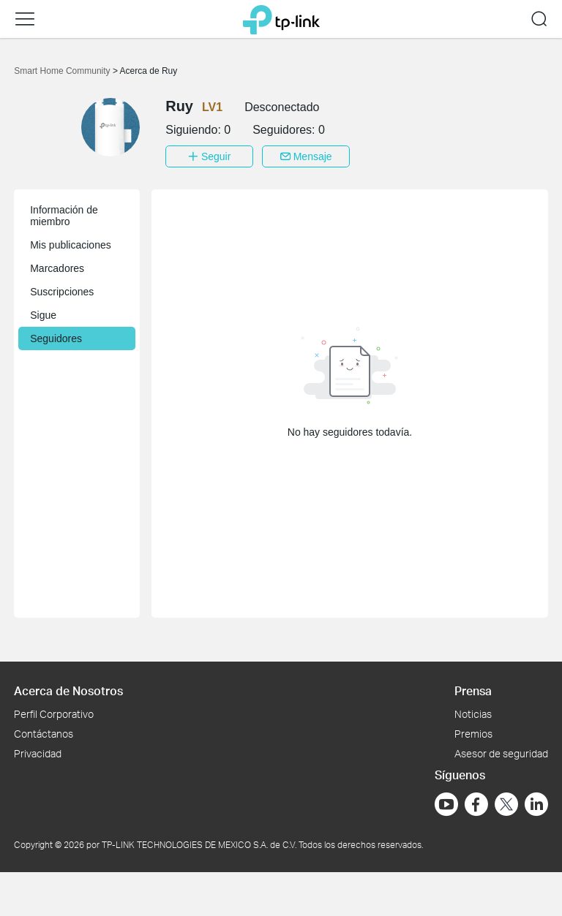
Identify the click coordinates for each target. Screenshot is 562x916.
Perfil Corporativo (54, 714)
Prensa (473, 690)
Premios (473, 733)
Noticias (473, 714)
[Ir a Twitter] (506, 805)
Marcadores (57, 268)
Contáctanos (43, 733)
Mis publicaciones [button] (70, 245)
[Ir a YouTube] (446, 804)
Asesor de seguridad (501, 753)
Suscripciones (62, 292)
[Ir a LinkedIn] (536, 804)
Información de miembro (64, 215)
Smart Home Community (63, 71)
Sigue (43, 315)
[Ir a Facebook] (476, 804)
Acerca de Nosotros (68, 690)
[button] (25, 19)
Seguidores (56, 338)
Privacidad (37, 753)
